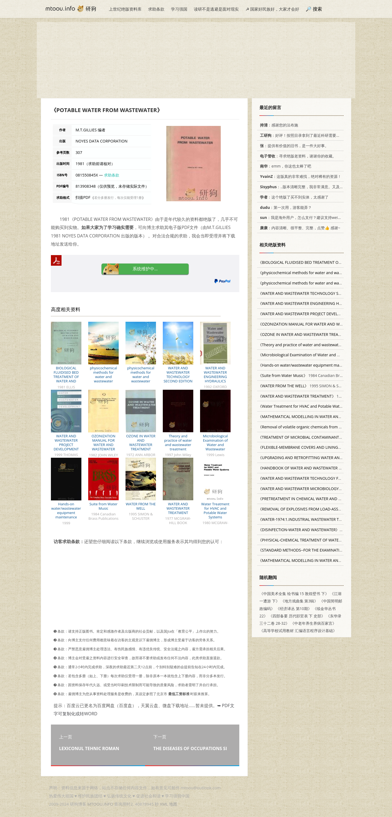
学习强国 (179, 9)
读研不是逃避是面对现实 (216, 9)
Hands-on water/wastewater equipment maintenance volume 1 (66, 513)
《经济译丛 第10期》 (294, 608)
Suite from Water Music (103, 506)
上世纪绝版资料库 (125, 9)
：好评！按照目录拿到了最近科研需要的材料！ (304, 135)
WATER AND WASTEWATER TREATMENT (178, 508)
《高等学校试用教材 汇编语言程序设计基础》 (298, 630)
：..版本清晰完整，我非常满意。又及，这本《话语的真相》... (319, 186)
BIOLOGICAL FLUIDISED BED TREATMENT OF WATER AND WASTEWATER (66, 377)
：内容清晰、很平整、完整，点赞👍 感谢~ (299, 227)
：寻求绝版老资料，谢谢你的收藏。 (297, 156)
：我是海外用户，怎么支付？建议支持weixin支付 (304, 217)
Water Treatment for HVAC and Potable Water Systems (215, 510)
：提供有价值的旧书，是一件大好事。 (293, 145)
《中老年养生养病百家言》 (313, 623)
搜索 (317, 9)
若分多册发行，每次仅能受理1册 (118, 197)
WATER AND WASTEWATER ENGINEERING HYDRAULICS (215, 374)
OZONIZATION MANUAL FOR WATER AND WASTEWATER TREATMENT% (103, 445)
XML (164, 804)
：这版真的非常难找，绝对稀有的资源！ (299, 176)
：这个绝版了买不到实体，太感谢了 (293, 197)
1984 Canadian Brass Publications (313, 375)
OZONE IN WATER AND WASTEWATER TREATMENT (140, 442)
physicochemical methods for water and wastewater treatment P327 (140, 377)
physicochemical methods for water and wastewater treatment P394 (103, 377)
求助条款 (156, 9)
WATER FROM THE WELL (141, 506)
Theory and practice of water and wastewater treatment (178, 442)
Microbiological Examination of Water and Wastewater (215, 442)
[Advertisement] (196, 60)
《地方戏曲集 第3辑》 (299, 601)
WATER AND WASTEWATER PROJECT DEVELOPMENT (66, 442)
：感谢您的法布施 (278, 125)
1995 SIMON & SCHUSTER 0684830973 (318, 385)
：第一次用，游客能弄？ (285, 207)
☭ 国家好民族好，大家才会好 (272, 9)
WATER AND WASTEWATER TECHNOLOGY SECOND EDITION (178, 374)
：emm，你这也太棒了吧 (284, 166)
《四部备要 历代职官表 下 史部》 (297, 615)
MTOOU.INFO (100, 804)
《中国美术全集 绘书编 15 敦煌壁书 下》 (294, 593)
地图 (173, 804)
